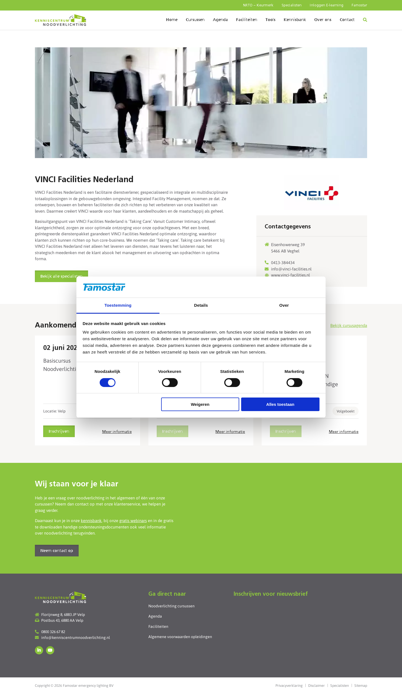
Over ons (322, 20)
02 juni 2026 (62, 348)
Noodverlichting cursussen (171, 606)
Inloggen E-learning (326, 5)
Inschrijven (59, 432)
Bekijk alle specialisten (61, 276)
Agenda (220, 20)
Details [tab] (201, 305)
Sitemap (360, 685)
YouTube (50, 650)
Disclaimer (316, 685)
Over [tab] (284, 305)
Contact (347, 20)
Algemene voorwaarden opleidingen (180, 636)
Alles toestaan (280, 404)
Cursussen (195, 20)
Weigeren (200, 404)
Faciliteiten (246, 20)
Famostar (359, 5)
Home (171, 20)
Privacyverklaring (289, 685)
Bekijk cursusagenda (348, 325)
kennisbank (91, 520)
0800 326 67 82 (53, 631)
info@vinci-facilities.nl (291, 269)
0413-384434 (283, 262)
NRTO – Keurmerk (258, 5)
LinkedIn (39, 650)
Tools (270, 20)
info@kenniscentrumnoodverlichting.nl (75, 637)
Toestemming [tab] (118, 305)
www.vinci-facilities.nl (290, 275)
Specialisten (292, 5)
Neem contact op (56, 551)
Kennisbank (295, 20)
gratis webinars (133, 520)
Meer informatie (117, 432)
